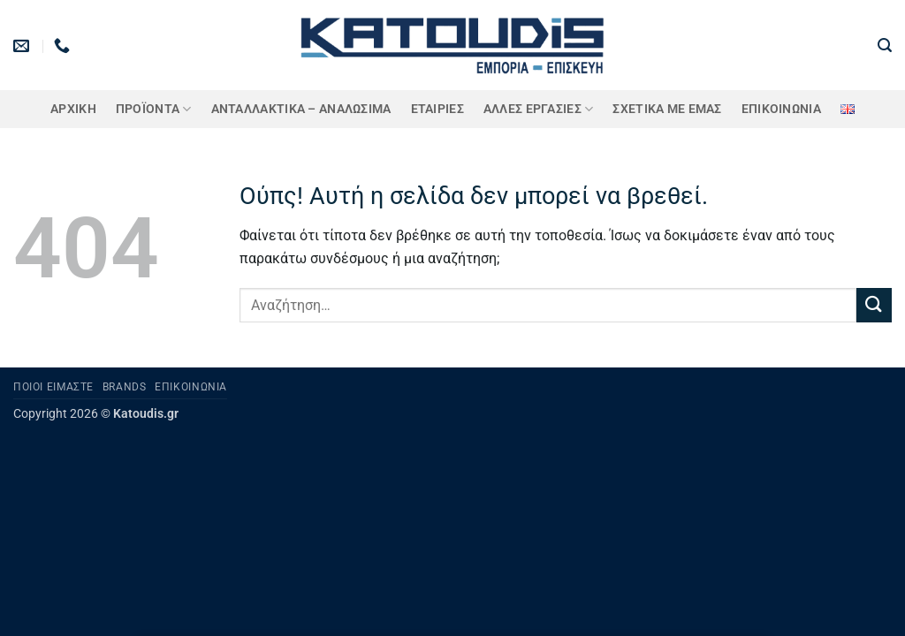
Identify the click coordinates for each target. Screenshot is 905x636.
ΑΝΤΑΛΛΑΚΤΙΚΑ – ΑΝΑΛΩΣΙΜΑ (301, 109)
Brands (125, 387)
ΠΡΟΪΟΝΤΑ (154, 109)
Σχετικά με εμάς (666, 109)
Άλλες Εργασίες (538, 109)
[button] (885, 45)
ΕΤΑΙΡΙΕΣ (437, 109)
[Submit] (874, 305)
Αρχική (73, 109)
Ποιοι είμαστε (53, 387)
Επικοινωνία (781, 109)
